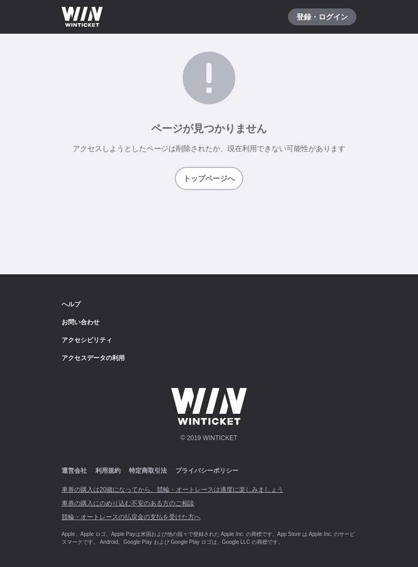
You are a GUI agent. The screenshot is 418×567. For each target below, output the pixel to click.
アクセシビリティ (87, 340)
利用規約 (108, 470)
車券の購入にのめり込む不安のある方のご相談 (128, 503)
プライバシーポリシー (206, 470)
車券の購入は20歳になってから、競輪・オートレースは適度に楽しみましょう (172, 489)
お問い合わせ (80, 322)
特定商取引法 (148, 470)
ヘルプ (71, 304)
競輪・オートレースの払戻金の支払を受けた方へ (131, 517)
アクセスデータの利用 (93, 358)
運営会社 (74, 470)
